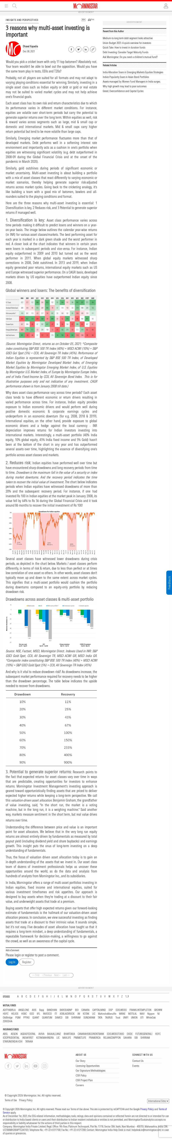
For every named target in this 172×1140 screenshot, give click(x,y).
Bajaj (41, 1010)
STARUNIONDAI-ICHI (12, 1041)
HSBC (24, 1013)
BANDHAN (52, 1010)
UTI (141, 1017)
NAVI (142, 1013)
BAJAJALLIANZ (54, 1034)
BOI (77, 1010)
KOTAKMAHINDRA (45, 1037)
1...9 (127, 996)
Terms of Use (11, 1100)
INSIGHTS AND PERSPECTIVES (22, 20)
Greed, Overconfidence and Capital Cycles (123, 91)
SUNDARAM (89, 1017)
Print (92, 19)
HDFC (5, 1013)
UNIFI (125, 1017)
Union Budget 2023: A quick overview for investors (127, 43)
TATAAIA (29, 1041)
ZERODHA (7, 1021)
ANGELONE (23, 1010)
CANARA (85, 1010)
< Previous (47, 975)
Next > (57, 975)
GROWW (158, 1010)
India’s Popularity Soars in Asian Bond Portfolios (126, 77)
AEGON (14, 1034)
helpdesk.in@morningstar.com (146, 1130)
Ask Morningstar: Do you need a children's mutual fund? (130, 57)
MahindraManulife (107, 1013)
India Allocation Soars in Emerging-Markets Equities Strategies (133, 72)
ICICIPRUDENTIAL (11, 1037)
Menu (6, 6)
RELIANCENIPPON (112, 1037)
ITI (56, 1013)
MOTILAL (132, 1013)
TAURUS (109, 1017)
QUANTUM (47, 1017)
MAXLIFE (66, 1037)
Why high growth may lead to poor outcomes (124, 86)
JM (78, 1013)
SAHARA (127, 1037)
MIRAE (122, 1013)
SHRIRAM (76, 1017)
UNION (134, 1017)
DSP (111, 1010)
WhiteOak (151, 1017)
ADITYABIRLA (9, 1010)
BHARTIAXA (69, 1034)
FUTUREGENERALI (143, 1034)
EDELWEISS (121, 1010)
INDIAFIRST (27, 1037)
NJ (158, 1013)
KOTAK (86, 1013)
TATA (100, 1017)
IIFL (38, 1013)
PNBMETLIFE (80, 1037)
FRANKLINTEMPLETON (140, 1010)
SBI (66, 1017)
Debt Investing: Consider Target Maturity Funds (125, 52)
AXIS (34, 1010)
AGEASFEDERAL (28, 1034)
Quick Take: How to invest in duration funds (124, 47)
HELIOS (14, 1013)
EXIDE (130, 1034)
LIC (93, 1013)
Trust (117, 1017)
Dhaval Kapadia (30, 46)
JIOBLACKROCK (67, 1013)
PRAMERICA (95, 1037)
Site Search (14, 6)
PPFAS (26, 1017)
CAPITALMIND (99, 1010)
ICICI (32, 1013)
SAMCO (58, 1017)
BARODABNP (66, 1010)
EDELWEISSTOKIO (115, 1034)
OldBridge (8, 1017)
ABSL (5, 1034)
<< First (35, 975)
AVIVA (41, 1034)
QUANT (35, 1017)
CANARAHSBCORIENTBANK (91, 1034)
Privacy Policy (26, 1100)
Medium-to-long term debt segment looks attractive (128, 38)
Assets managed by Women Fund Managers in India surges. (131, 81)
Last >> (66, 975)
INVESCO (47, 1013)
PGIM (17, 1017)
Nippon (151, 1013)
